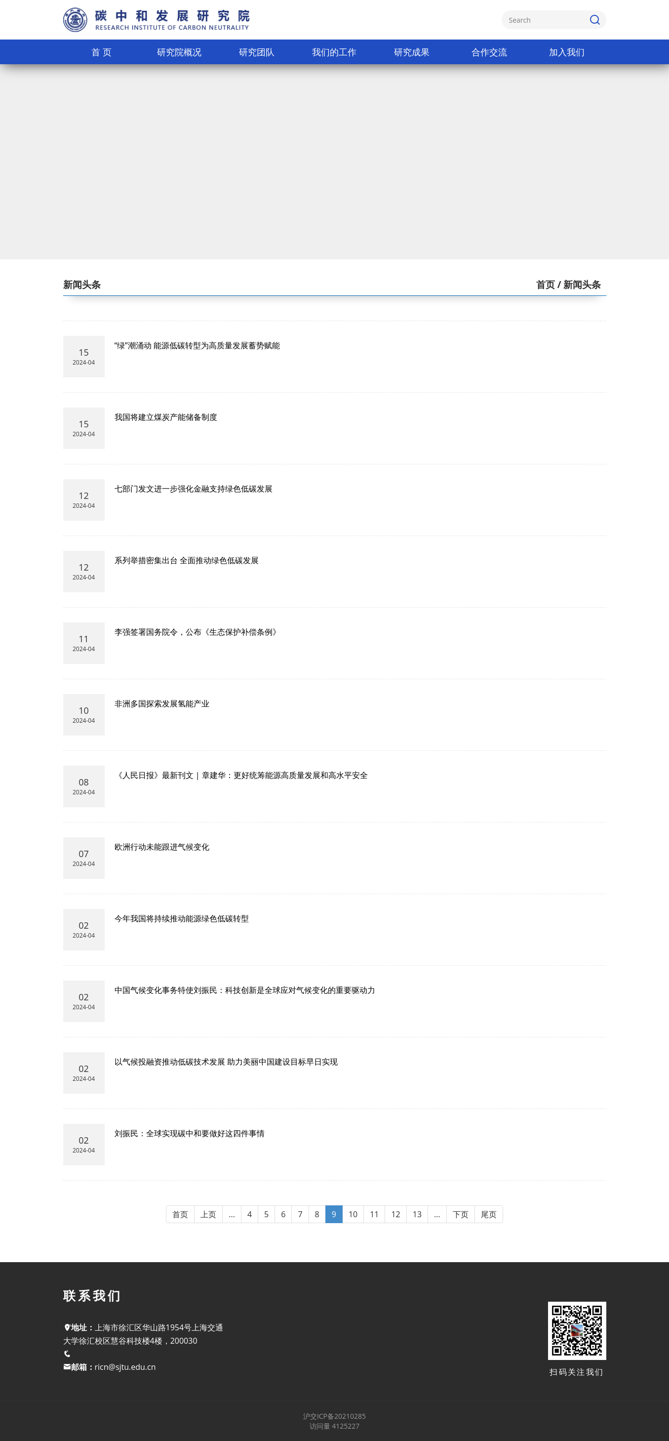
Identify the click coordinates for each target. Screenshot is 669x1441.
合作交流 (489, 52)
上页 (208, 1214)
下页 (461, 1214)
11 (374, 1214)
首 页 (101, 52)
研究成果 (412, 52)
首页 (545, 284)
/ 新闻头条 (578, 284)
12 (395, 1214)
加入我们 (567, 52)
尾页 (489, 1214)
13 (417, 1214)
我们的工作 (334, 52)
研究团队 (257, 52)
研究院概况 (179, 52)
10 (353, 1214)
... (232, 1214)
